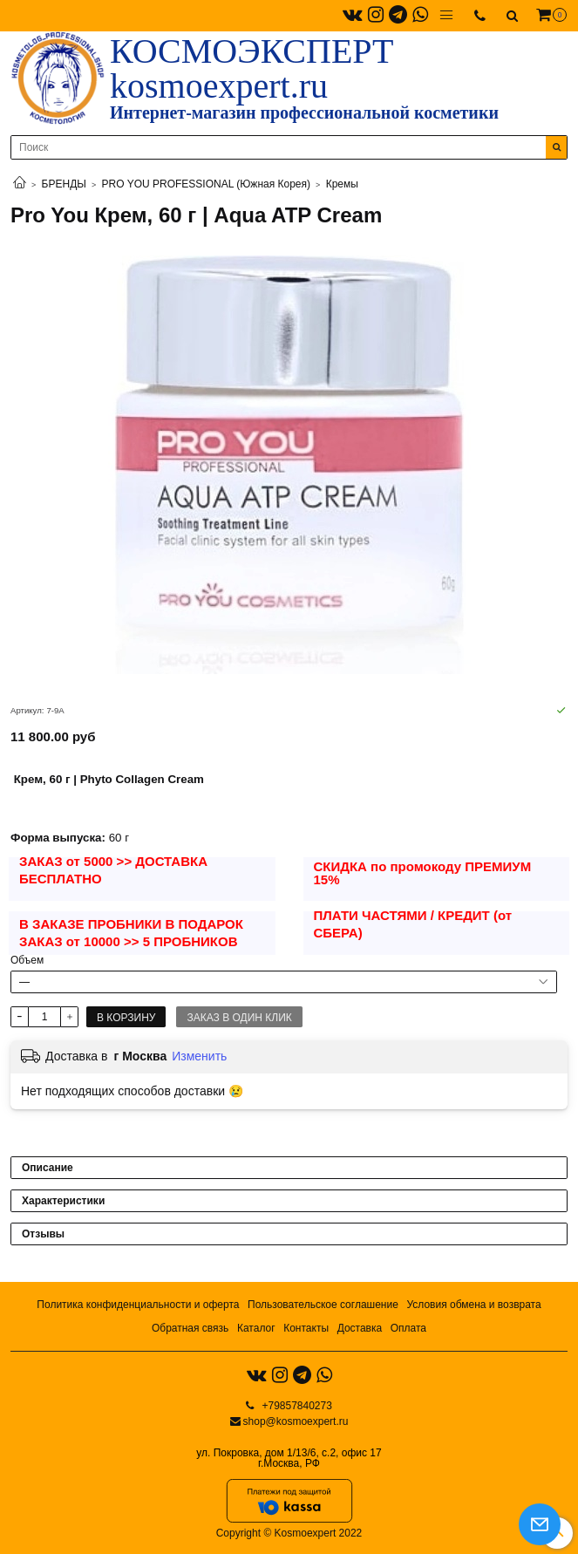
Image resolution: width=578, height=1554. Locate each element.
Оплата (408, 1328)
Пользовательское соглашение (323, 1304)
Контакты (306, 1328)
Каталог (256, 1328)
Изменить (199, 1056)
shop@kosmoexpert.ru (296, 1421)
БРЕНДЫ (64, 184)
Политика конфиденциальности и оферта (138, 1304)
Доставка (360, 1328)
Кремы (342, 184)
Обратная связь (190, 1328)
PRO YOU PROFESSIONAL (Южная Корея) (206, 184)
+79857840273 (295, 1406)
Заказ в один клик (239, 1018)
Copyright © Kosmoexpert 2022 (289, 1533)
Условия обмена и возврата (473, 1304)
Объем (27, 960)
